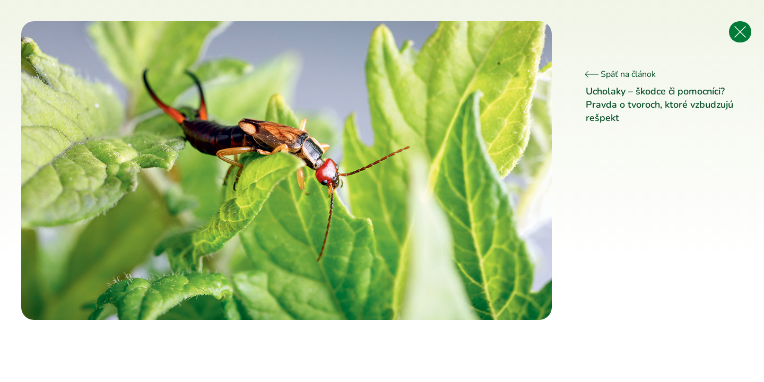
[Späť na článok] (740, 31)
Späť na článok (621, 74)
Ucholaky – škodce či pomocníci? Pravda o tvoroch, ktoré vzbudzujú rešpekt (659, 104)
